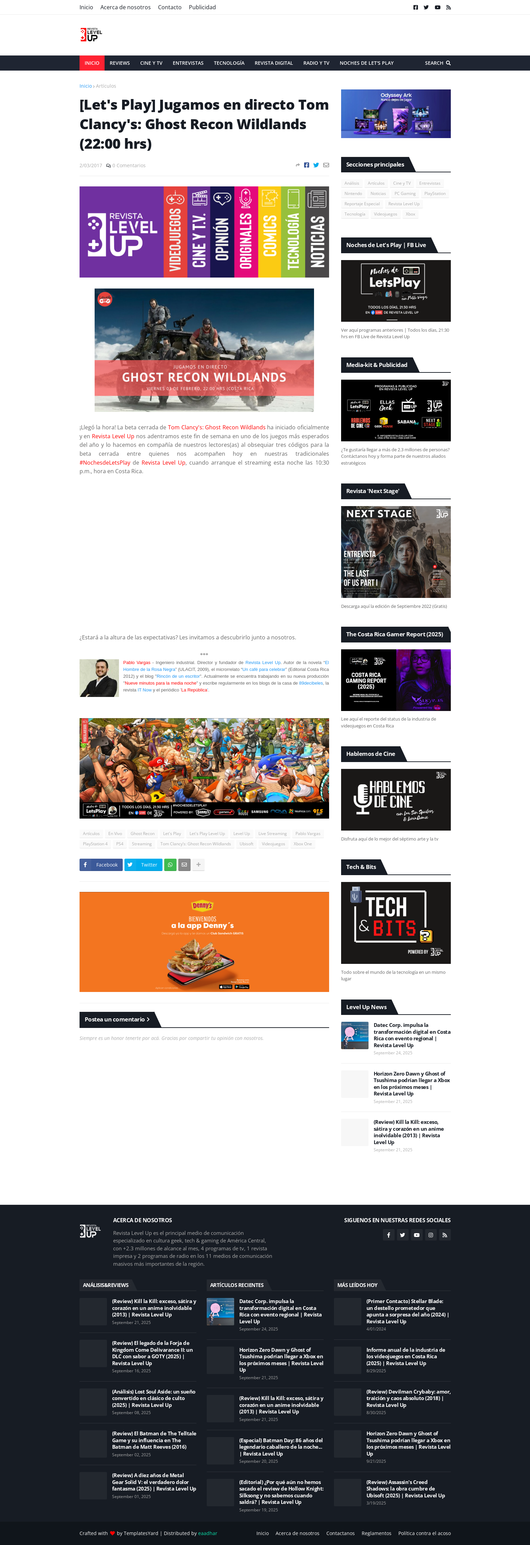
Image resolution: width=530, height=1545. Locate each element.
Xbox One (303, 844)
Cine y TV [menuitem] (151, 63)
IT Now (144, 689)
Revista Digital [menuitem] (274, 63)
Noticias (378, 193)
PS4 (119, 844)
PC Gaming (405, 193)
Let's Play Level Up (207, 833)
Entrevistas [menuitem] (188, 63)
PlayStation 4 (95, 844)
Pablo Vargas (308, 833)
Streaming (142, 844)
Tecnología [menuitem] (229, 63)
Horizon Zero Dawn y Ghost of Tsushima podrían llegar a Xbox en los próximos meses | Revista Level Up (412, 1083)
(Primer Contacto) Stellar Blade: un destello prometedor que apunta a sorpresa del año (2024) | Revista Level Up (407, 1311)
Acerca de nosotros (125, 7)
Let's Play (172, 833)
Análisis (352, 183)
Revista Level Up (262, 662)
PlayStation (435, 193)
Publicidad (202, 7)
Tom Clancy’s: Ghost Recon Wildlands (195, 844)
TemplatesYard (141, 1533)
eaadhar (207, 1533)
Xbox (410, 214)
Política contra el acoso (424, 1533)
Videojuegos (273, 844)
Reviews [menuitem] (120, 63)
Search (434, 63)
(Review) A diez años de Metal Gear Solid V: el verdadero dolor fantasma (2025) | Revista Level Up (154, 1482)
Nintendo (353, 193)
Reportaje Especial (362, 204)
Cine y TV (402, 183)
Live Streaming (272, 833)
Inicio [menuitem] (92, 63)
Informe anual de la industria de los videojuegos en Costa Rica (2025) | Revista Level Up (405, 1356)
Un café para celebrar (264, 669)
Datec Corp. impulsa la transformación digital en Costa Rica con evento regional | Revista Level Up (412, 1035)
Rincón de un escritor (178, 676)
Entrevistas (430, 183)
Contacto (170, 7)
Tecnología (355, 214)
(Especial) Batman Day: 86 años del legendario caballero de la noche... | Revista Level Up (281, 1447)
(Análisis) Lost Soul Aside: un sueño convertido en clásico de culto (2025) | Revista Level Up (153, 1398)
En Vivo (115, 833)
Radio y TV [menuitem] (316, 63)
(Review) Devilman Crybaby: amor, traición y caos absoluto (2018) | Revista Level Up (408, 1398)
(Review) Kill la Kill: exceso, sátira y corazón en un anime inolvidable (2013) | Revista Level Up (409, 1132)
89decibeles (311, 683)
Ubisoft (246, 844)
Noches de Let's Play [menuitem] (367, 63)
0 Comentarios (129, 165)
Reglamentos (377, 1533)
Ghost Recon (143, 833)
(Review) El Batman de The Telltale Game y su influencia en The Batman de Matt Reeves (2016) (154, 1440)
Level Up (241, 833)
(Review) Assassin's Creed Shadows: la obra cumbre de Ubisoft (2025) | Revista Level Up (405, 1489)
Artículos (106, 86)
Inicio (86, 7)
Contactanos (340, 1533)
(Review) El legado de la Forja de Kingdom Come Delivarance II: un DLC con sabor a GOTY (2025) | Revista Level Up (152, 1353)
